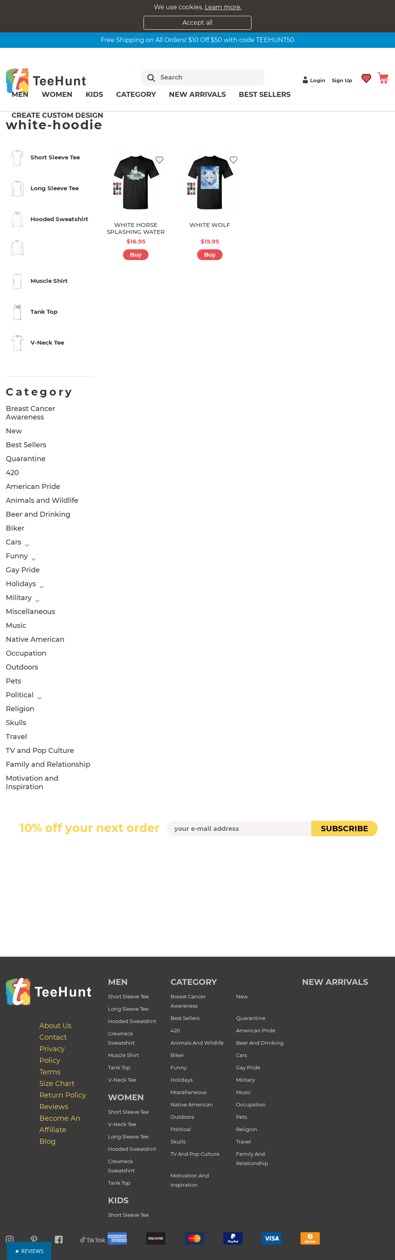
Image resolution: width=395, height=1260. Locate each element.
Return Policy (62, 1095)
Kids (94, 94)
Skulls (16, 723)
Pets (13, 681)
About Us (55, 1026)
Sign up (342, 80)
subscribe (344, 828)
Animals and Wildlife (42, 500)
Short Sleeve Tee (128, 996)
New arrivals (197, 94)
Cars (13, 542)
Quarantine (26, 459)
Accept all (197, 22)
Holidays (21, 584)
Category (136, 94)
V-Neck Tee (122, 1080)
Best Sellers (264, 94)
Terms (50, 1072)
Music (16, 625)
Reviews (53, 1107)
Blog (47, 1141)
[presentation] (197, 854)
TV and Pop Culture (40, 750)
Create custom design (57, 115)
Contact (53, 1037)
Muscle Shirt (123, 1055)
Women (57, 94)
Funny (17, 556)
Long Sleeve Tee (128, 1009)
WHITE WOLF (209, 224)
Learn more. (223, 7)
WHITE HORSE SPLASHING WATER (136, 228)
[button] (198, 1251)
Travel (16, 736)
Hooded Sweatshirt (132, 1021)
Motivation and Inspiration (32, 782)
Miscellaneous (30, 611)
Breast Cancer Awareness (30, 412)
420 (12, 472)
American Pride (33, 486)
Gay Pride (23, 570)
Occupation (26, 653)
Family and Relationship (48, 764)
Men (20, 94)
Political (20, 695)
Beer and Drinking (38, 514)
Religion (20, 709)
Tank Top (119, 1067)
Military (19, 598)
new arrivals (335, 982)
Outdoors (22, 667)
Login (312, 80)
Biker (15, 528)
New (14, 431)
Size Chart (56, 1083)
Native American (35, 639)
